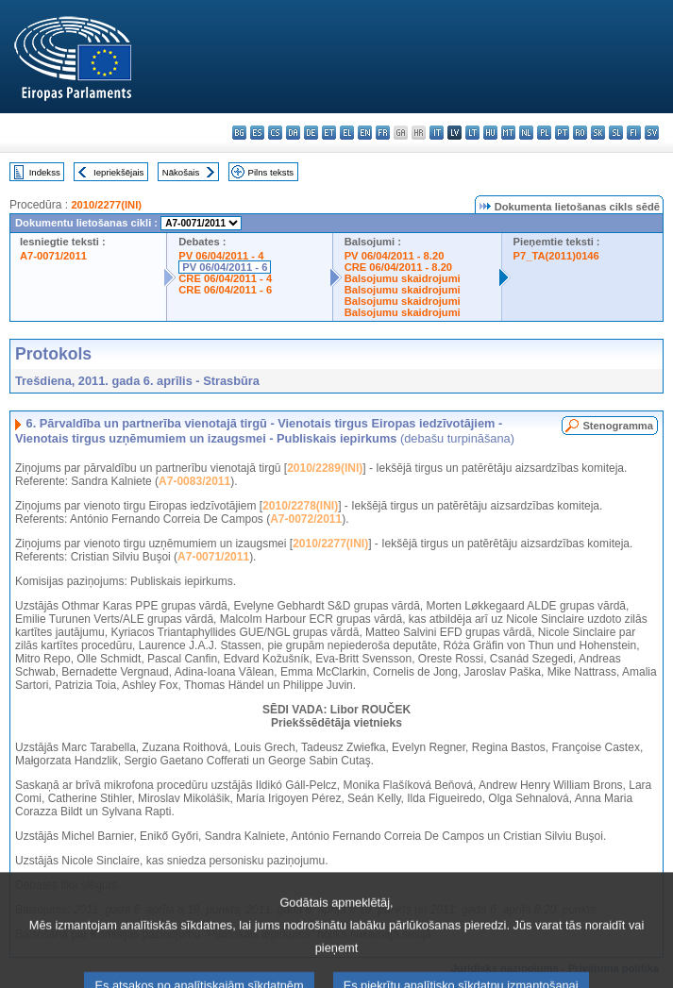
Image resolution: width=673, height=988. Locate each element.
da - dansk (293, 133)
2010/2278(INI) (300, 505)
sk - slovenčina (598, 133)
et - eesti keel (329, 133)
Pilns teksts (271, 172)
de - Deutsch (311, 133)
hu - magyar (490, 133)
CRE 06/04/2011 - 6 (225, 289)
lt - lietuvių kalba (472, 133)
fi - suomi (634, 133)
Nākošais (180, 172)
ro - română (580, 133)
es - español (257, 133)
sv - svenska (652, 133)
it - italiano (436, 133)
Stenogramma (617, 425)
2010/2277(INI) (106, 204)
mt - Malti (508, 133)
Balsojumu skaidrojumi (403, 278)
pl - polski (544, 133)
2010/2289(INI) (324, 468)
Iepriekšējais (118, 172)
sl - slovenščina (616, 133)
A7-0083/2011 (194, 481)
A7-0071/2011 (53, 255)
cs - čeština (275, 133)
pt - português (562, 133)
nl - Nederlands (526, 133)
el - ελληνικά (347, 133)
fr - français (383, 133)
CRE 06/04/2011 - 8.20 (398, 267)
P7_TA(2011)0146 (556, 255)
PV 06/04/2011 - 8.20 (395, 255)
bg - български (239, 133)
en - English (365, 133)
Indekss (44, 172)
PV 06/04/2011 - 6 (224, 267)
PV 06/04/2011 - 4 (220, 255)
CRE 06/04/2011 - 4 (225, 278)
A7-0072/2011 (306, 519)
